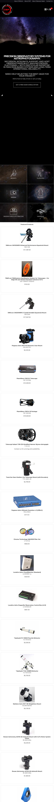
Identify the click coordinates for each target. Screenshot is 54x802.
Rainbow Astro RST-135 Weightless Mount (27, 623)
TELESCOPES (40, 94)
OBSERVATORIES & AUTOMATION (13, 132)
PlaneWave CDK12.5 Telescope (27, 298)
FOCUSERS (40, 113)
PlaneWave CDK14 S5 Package (27, 331)
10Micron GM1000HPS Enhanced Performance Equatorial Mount (27, 165)
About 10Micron (18, 1)
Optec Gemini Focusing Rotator (27, 756)
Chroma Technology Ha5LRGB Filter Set (27, 459)
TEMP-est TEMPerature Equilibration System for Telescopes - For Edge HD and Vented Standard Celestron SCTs (27, 198)
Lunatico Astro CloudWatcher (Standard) (27, 492)
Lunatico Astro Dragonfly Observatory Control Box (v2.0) (27, 524)
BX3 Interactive (31, 796)
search (48, 9)
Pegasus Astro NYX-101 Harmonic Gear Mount (27, 265)
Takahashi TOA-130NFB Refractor (27, 590)
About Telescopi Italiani (38, 1)
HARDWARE (40, 132)
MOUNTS (13, 94)
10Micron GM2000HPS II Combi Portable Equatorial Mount (27, 232)
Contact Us (49, 1)
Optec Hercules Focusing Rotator (27, 724)
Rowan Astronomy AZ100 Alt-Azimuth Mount (27, 691)
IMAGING (13, 113)
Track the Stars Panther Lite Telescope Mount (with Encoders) (27, 397)
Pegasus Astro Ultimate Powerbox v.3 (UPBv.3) (27, 430)
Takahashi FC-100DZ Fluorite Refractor (27, 557)
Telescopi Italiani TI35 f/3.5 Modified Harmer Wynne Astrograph (27, 364)
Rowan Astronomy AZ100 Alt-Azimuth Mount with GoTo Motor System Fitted (27, 657)
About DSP (28, 1)
